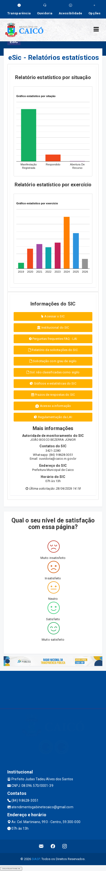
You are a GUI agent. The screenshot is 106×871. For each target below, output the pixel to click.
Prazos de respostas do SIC (53, 394)
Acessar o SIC (53, 316)
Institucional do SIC (53, 327)
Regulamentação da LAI (53, 417)
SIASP (36, 859)
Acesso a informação (53, 406)
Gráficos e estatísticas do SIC (53, 383)
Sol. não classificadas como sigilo (53, 372)
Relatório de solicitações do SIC (52, 350)
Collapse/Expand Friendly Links (11, 868)
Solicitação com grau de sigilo (53, 361)
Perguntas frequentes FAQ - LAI (53, 339)
